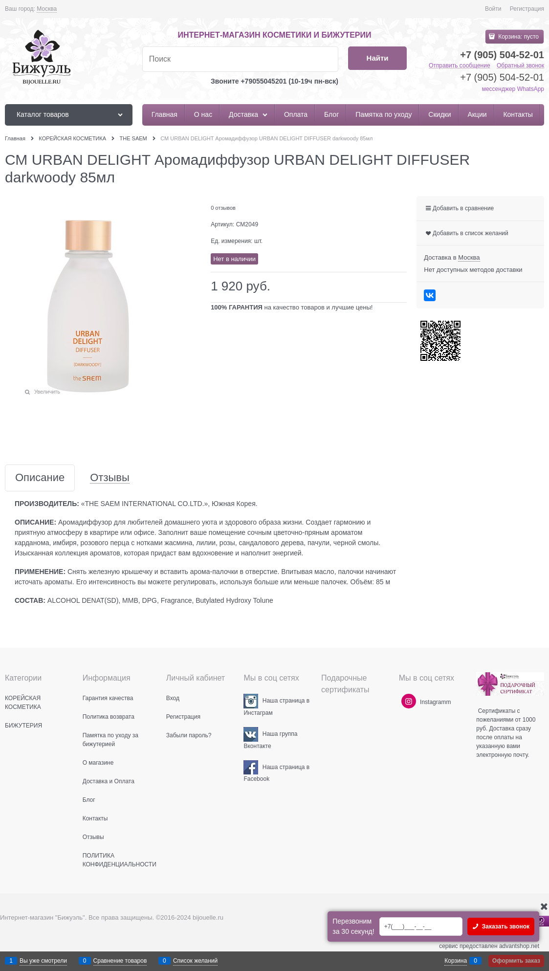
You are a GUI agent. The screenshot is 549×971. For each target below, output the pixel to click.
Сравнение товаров (120, 961)
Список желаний (195, 961)
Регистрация (527, 8)
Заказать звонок (504, 926)
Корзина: (518, 36)
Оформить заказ (516, 960)
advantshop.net (519, 946)
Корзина (455, 961)
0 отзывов (223, 208)
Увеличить (47, 392)
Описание (40, 478)
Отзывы (110, 478)
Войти (493, 8)
